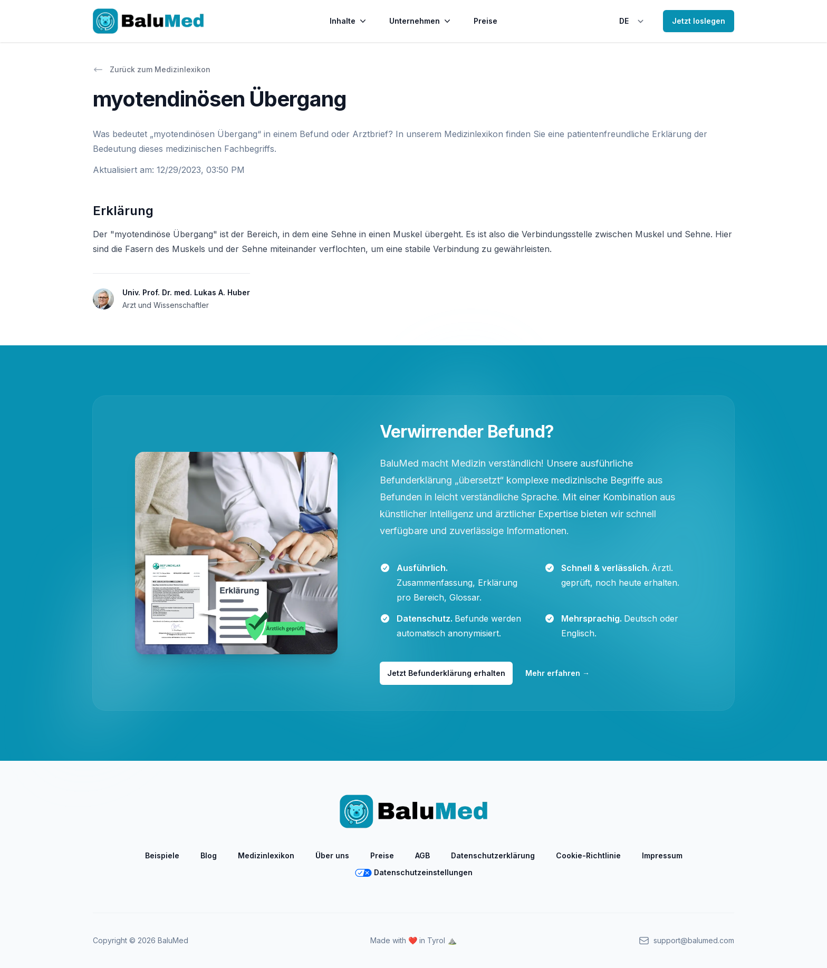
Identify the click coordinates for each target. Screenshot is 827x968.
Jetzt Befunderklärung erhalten (446, 673)
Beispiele (162, 855)
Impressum (662, 855)
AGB (422, 855)
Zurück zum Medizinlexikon (151, 69)
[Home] (148, 21)
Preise (485, 20)
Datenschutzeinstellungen (414, 872)
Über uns (332, 855)
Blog (208, 855)
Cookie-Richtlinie (588, 855)
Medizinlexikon (266, 855)
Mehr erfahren (557, 673)
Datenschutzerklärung (493, 855)
